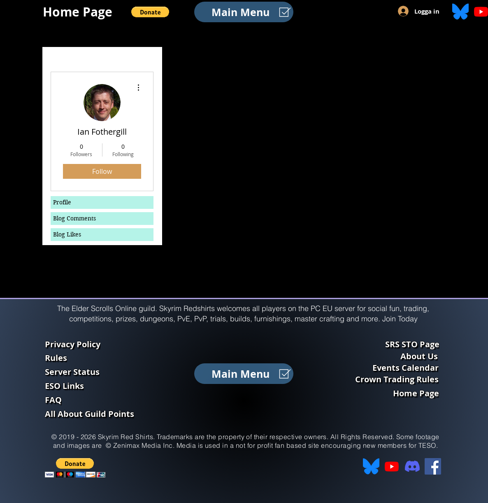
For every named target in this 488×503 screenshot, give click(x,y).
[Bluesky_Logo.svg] (460, 11)
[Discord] (412, 466)
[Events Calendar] (406, 367)
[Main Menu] (243, 12)
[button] (150, 12)
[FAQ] (101, 399)
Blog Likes (67, 234)
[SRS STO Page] (415, 344)
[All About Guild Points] (101, 413)
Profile (62, 202)
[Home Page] (80, 11)
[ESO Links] (101, 385)
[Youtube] (391, 466)
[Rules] (101, 357)
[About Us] (421, 356)
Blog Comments (74, 218)
